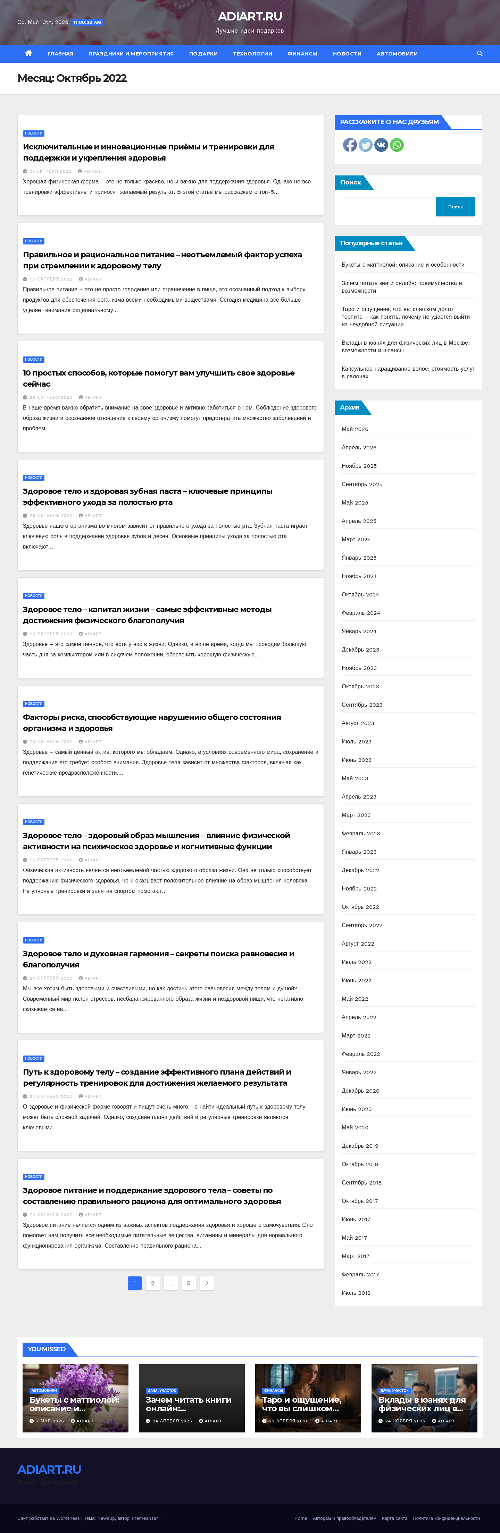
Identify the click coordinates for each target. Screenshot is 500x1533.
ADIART (89, 171)
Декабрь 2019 (360, 1146)
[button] (480, 53)
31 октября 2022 (51, 171)
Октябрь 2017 (360, 1201)
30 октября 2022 (52, 279)
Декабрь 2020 (361, 1090)
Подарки (203, 54)
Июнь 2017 (356, 1219)
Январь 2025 (359, 557)
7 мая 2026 (51, 1421)
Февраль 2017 (360, 1274)
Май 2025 (355, 502)
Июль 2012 (356, 1293)
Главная (61, 54)
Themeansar (144, 1518)
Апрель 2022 (359, 1017)
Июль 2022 (357, 962)
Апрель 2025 (359, 521)
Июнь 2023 (357, 760)
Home (300, 1518)
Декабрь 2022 (360, 870)
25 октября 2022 (52, 860)
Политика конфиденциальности (446, 1518)
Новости (347, 54)
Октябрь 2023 (360, 686)
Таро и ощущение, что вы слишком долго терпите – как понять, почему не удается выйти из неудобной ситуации (406, 317)
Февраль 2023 (361, 833)
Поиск (350, 182)
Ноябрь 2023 (359, 668)
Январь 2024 (359, 631)
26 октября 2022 (52, 633)
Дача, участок (162, 1391)
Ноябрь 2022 (359, 888)
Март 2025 (356, 539)
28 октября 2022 (52, 515)
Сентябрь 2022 (362, 925)
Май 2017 (354, 1237)
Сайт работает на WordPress (49, 1518)
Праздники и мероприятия (131, 54)
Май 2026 (355, 429)
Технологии (252, 54)
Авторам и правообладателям (344, 1518)
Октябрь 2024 (360, 594)
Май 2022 (355, 999)
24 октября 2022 (52, 978)
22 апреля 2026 (289, 1421)
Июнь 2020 (357, 1109)
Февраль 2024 (361, 613)
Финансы (303, 54)
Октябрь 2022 (360, 907)
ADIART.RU (250, 16)
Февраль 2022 (361, 1054)
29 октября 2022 (52, 397)
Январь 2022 (359, 1072)
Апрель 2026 (359, 447)
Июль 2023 (357, 741)
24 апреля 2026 (173, 1421)
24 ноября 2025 (406, 1421)
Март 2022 (356, 1035)
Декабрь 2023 (360, 649)
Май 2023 (355, 778)
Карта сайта (394, 1518)
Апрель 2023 (359, 796)
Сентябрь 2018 (362, 1182)
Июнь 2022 (357, 980)
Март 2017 (355, 1256)
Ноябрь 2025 (359, 466)
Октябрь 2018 (360, 1164)
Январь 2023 (359, 852)
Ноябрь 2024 (359, 576)
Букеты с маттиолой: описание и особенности (403, 264)
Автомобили (397, 54)
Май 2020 (355, 1127)
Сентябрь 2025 (362, 484)
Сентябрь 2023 (362, 704)
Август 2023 (358, 723)
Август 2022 (358, 943)
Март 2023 (356, 815)
